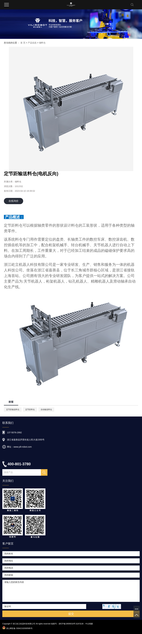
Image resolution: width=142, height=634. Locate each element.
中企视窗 (89, 624)
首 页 (22, 42)
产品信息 (32, 42)
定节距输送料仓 (12, 409)
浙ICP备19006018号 (67, 624)
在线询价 (14, 201)
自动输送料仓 (46, 409)
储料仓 (42, 42)
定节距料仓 (30, 409)
